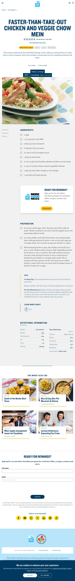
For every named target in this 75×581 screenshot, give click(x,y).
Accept (30, 575)
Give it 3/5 (29, 39)
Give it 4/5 (32, 39)
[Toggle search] (73, 3)
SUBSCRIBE (47, 208)
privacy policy (43, 507)
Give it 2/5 (27, 39)
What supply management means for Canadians (15, 432)
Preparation (5, 133)
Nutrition (4, 136)
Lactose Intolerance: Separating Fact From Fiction (50, 433)
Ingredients (5, 129)
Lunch (44, 47)
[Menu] (2, 3)
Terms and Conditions (41, 570)
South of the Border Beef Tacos (15, 399)
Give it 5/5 (34, 39)
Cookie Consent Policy (60, 568)
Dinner (37, 47)
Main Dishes (51, 47)
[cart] (69, 3)
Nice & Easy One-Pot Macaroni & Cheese (50, 399)
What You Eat (57, 550)
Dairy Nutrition (43, 550)
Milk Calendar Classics (26, 47)
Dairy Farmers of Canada (37, 4)
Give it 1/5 (24, 39)
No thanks (45, 575)
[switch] (37, 75)
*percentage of (57, 351)
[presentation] (37, 488)
